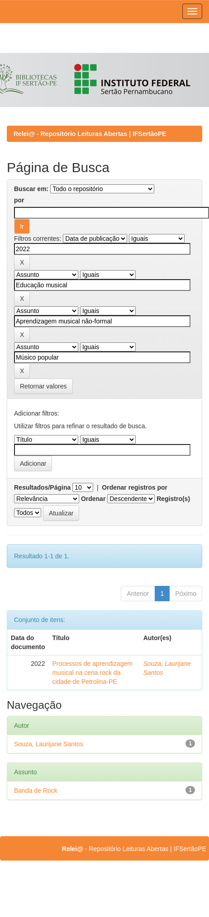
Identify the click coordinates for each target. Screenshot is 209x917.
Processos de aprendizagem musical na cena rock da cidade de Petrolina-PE (92, 672)
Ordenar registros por (134, 487)
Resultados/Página (42, 487)
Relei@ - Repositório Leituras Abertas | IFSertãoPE (90, 133)
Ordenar (93, 498)
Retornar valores (43, 386)
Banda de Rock (35, 790)
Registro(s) (173, 498)
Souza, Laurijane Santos (48, 744)
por (19, 200)
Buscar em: (31, 188)
